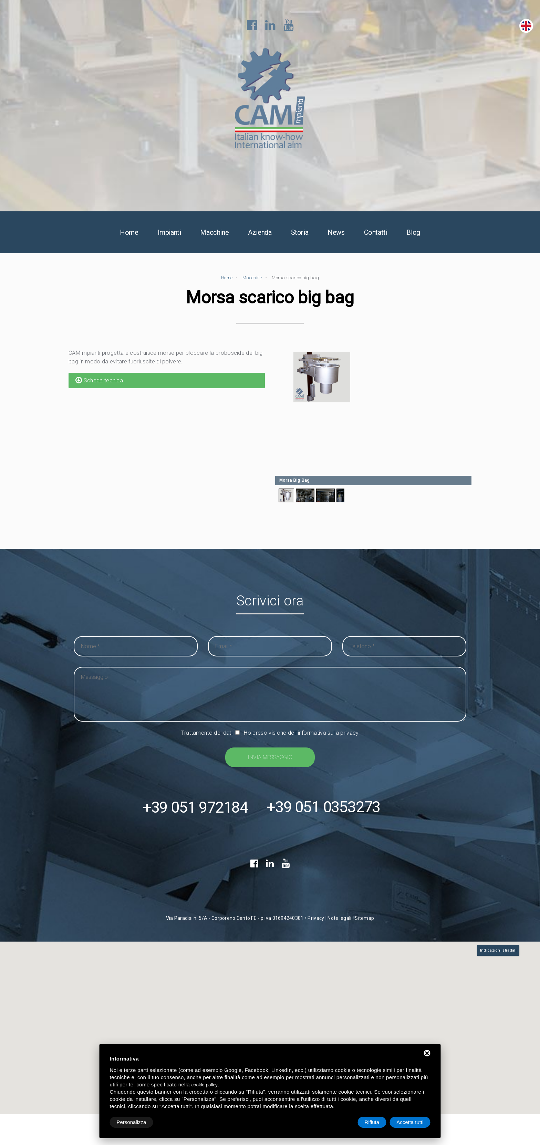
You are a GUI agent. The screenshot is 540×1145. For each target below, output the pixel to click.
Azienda (259, 233)
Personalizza (131, 1122)
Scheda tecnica (99, 380)
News (336, 233)
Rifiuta (372, 1122)
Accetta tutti (409, 1122)
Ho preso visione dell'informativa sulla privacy (301, 733)
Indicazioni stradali (498, 951)
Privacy (316, 919)
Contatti (375, 233)
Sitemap (364, 919)
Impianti (169, 233)
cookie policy (204, 1084)
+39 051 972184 (195, 808)
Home (129, 233)
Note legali (339, 919)
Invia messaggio (270, 757)
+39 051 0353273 (323, 808)
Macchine (214, 233)
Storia (300, 233)
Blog (413, 233)
